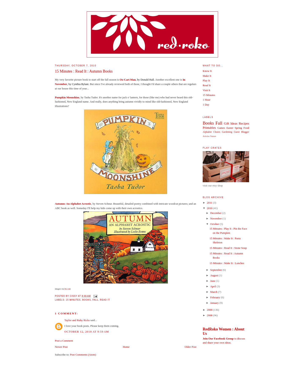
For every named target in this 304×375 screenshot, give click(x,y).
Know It (207, 71)
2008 (210, 315)
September (216, 269)
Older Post (190, 346)
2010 (210, 208)
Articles (206, 136)
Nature (213, 136)
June (213, 280)
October (215, 224)
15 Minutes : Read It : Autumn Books (84, 71)
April (213, 286)
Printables (209, 127)
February (215, 297)
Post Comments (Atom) (83, 354)
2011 (210, 202)
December (216, 213)
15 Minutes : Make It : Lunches (226, 263)
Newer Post (61, 346)
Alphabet (207, 132)
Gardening (227, 132)
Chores (216, 132)
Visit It (206, 90)
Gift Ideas (230, 123)
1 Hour (206, 99)
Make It (207, 75)
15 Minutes (73, 300)
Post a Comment (64, 340)
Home (126, 346)
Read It (105, 300)
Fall (95, 300)
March (214, 291)
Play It (206, 80)
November (216, 218)
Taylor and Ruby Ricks (77, 320)
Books (86, 300)
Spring (238, 127)
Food (246, 127)
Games (221, 127)
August (214, 275)
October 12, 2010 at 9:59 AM (86, 331)
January (215, 302)
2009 (210, 309)
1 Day (206, 104)
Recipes (244, 123)
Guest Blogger (241, 132)
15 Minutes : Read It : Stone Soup (228, 247)
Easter (230, 127)
